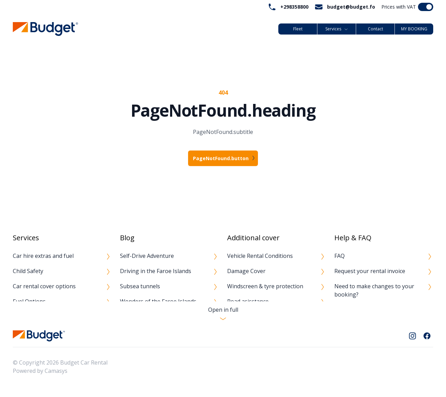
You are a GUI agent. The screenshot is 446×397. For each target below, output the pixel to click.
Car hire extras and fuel (43, 256)
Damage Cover (246, 271)
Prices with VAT (398, 6)
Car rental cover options (44, 286)
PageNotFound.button (221, 158)
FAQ (339, 256)
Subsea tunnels (140, 286)
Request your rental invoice (369, 271)
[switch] (425, 7)
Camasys (56, 371)
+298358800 (294, 6)
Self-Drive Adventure (147, 256)
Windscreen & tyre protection (265, 286)
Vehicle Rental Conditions (260, 256)
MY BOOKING (414, 29)
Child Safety (28, 271)
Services (336, 29)
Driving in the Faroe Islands (155, 271)
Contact (375, 29)
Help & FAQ (352, 237)
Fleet (298, 29)
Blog (127, 237)
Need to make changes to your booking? (374, 290)
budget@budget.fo (351, 6)
